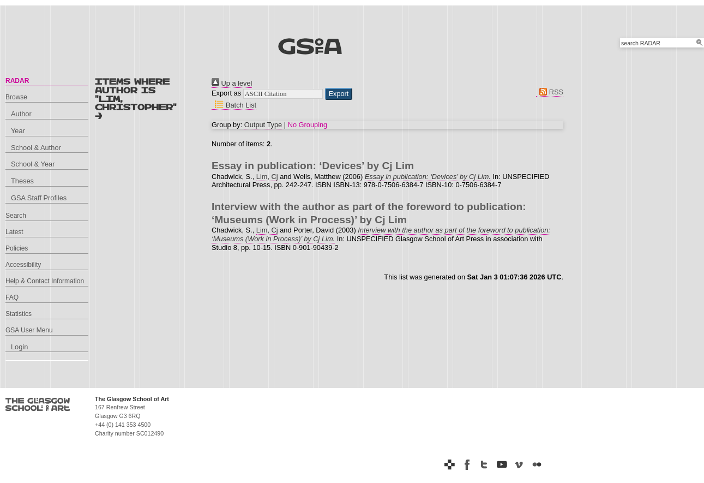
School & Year (33, 164)
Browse (16, 97)
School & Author (36, 148)
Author (21, 114)
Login (19, 347)
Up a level (232, 83)
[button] (339, 94)
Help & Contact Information (44, 281)
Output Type (263, 125)
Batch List (234, 105)
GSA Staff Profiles (39, 198)
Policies (16, 248)
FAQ (12, 297)
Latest (14, 232)
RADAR (17, 81)
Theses (22, 181)
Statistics (18, 314)
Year (18, 131)
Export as (226, 93)
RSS (549, 92)
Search (15, 215)
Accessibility (23, 265)
